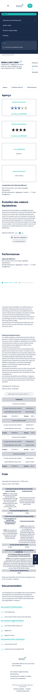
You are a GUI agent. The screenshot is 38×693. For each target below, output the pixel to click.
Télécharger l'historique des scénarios (18, 394)
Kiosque (5, 35)
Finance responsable (10, 30)
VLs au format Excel (19, 241)
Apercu (5, 87)
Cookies (27, 689)
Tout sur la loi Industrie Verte (14, 47)
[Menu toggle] (8, 6)
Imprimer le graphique (19, 237)
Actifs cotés (7, 25)
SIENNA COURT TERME (11, 62)
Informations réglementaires (19, 672)
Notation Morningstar (19, 124)
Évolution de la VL (17, 87)
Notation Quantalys (19, 102)
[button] (19, 20)
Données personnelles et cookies (20, 676)
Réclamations (14, 674)
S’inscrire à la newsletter (18, 678)
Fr (30, 6)
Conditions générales (22, 691)
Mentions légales (19, 689)
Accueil (3, 55)
